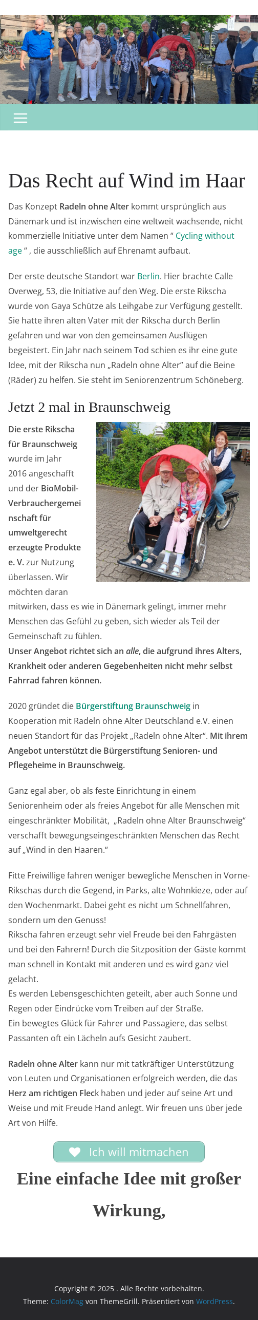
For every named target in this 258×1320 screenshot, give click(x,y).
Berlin (148, 276)
